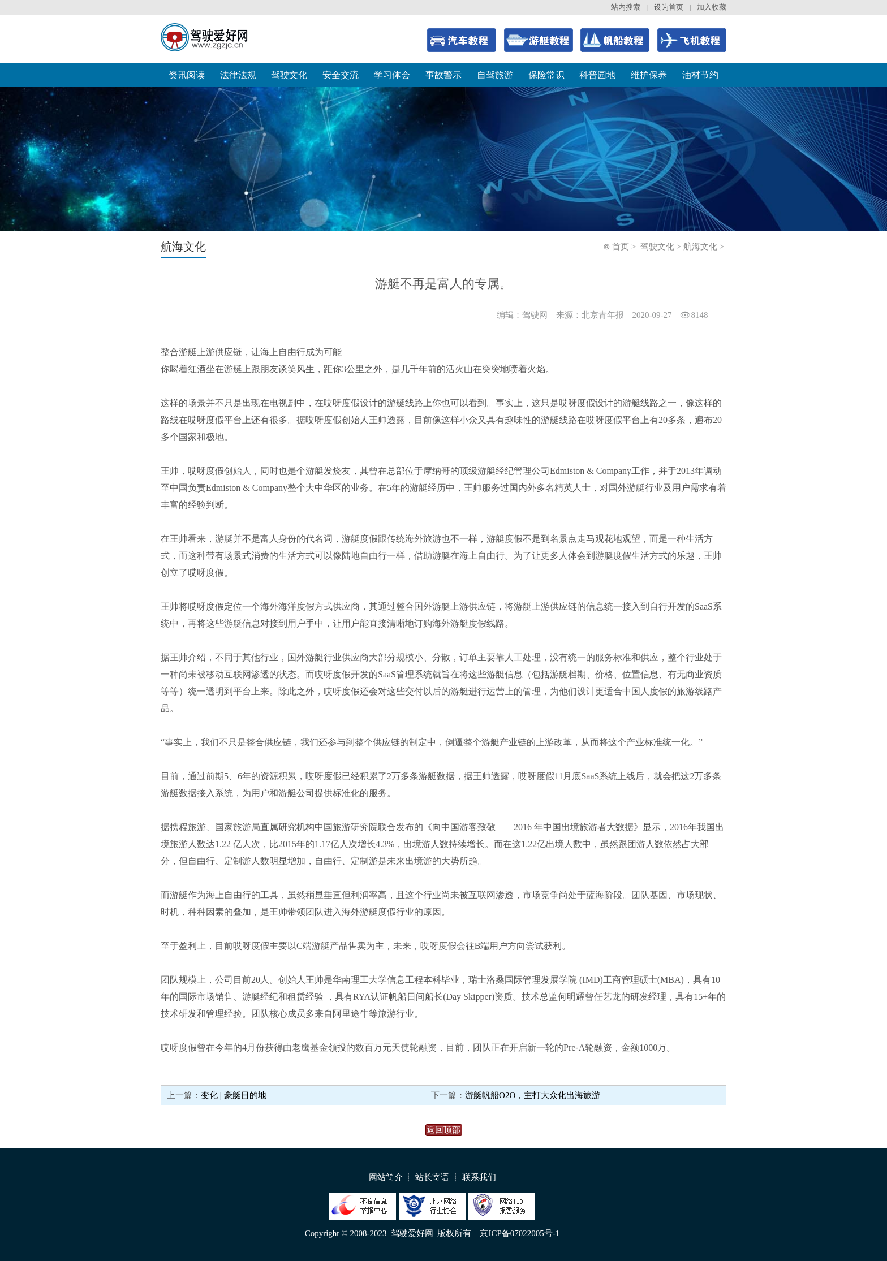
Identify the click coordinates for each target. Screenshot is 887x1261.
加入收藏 (711, 7)
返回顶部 (443, 1129)
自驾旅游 (495, 75)
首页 (620, 246)
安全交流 (340, 75)
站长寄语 (432, 1177)
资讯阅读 (187, 75)
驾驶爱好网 (412, 1233)
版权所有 (454, 1233)
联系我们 (479, 1177)
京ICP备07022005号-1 (519, 1233)
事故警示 (443, 75)
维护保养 (649, 75)
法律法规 (238, 75)
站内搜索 (625, 7)
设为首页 (668, 7)
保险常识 (546, 75)
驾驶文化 (289, 75)
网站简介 (386, 1177)
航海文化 (700, 246)
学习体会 (392, 75)
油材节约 (700, 75)
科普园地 (597, 75)
